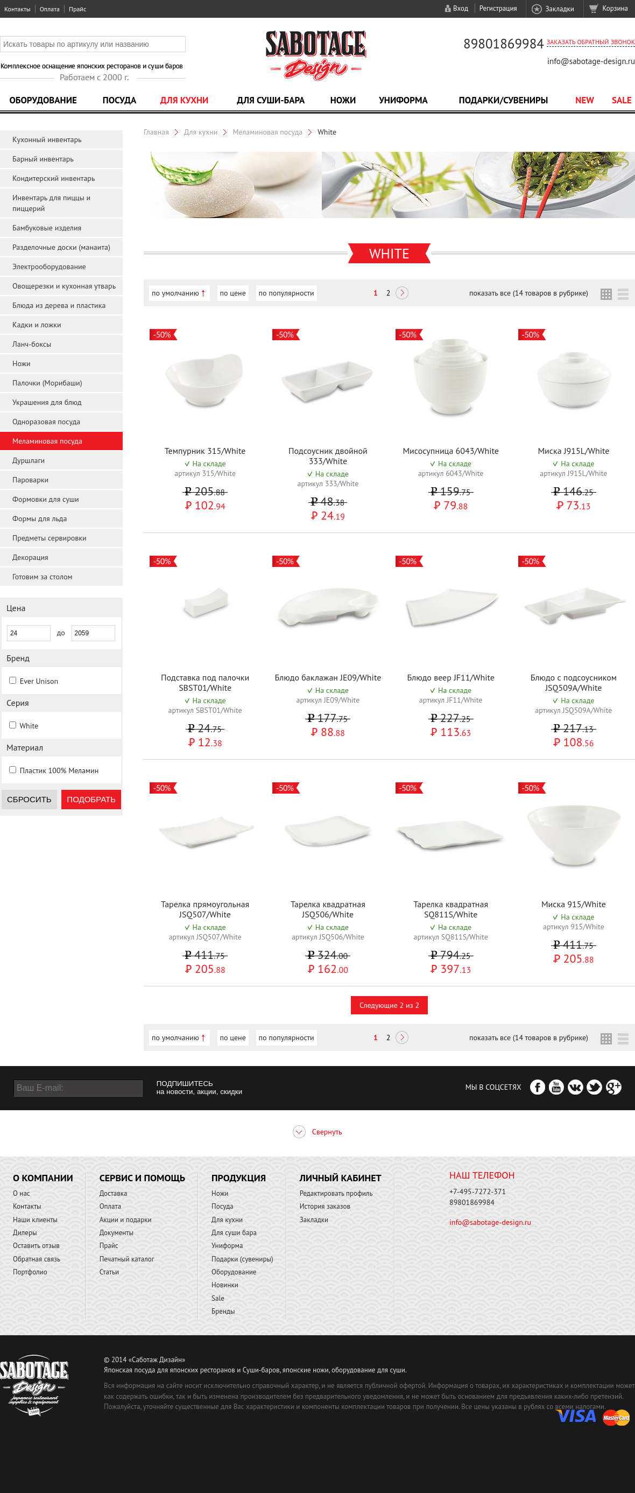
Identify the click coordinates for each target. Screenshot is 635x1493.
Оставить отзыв (36, 1245)
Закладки (559, 8)
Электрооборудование (49, 266)
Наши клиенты (35, 1219)
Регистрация (498, 8)
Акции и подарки (126, 1219)
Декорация (30, 557)
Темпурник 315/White (205, 450)
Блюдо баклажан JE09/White (327, 677)
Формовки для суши (45, 499)
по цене (233, 293)
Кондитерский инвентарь (53, 178)
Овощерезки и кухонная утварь (64, 286)
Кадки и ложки (36, 325)
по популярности (286, 293)
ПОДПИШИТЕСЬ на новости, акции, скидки (199, 1088)
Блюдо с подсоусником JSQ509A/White (574, 682)
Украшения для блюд (47, 402)
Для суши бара (234, 1232)
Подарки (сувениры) (242, 1259)
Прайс (77, 9)
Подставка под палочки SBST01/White (205, 682)
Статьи (109, 1272)
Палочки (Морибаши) (47, 383)
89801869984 (503, 43)
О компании (43, 1178)
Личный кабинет (341, 1178)
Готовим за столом (42, 576)
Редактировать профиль (336, 1193)
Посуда (119, 100)
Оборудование (43, 100)
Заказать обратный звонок (591, 42)
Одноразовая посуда (46, 421)
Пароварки (30, 480)
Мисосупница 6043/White (450, 450)
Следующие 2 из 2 (389, 1005)
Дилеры (25, 1232)
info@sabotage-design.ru (591, 61)
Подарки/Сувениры (503, 100)
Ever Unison (39, 681)
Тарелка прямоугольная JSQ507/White (205, 909)
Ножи (343, 100)
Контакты (17, 9)
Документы (116, 1232)
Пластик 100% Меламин (59, 770)
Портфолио (30, 1272)
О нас (21, 1193)
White (28, 726)
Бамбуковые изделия (46, 228)
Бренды (223, 1311)
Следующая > (402, 294)
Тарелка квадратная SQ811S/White (450, 909)
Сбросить (29, 799)
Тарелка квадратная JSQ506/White (328, 909)
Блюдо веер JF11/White (450, 677)
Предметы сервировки (49, 538)
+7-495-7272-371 (477, 1191)
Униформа (403, 100)
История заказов (325, 1206)
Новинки (224, 1284)
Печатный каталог (127, 1259)
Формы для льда (39, 518)
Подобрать (91, 799)
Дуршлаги (28, 460)
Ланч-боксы (31, 344)
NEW (584, 100)
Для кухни (184, 100)
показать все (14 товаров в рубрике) (528, 293)
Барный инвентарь (43, 159)
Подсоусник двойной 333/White (328, 455)
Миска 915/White (573, 904)
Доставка (114, 1193)
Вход (460, 8)
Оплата (50, 9)
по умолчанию (175, 293)
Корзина (615, 8)
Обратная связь (36, 1259)
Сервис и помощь (142, 1178)
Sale (622, 100)
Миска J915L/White (573, 450)
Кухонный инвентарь (47, 139)
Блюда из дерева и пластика (58, 305)
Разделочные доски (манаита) (61, 247)
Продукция (238, 1178)
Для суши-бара (271, 100)
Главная (156, 132)
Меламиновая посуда (47, 441)
